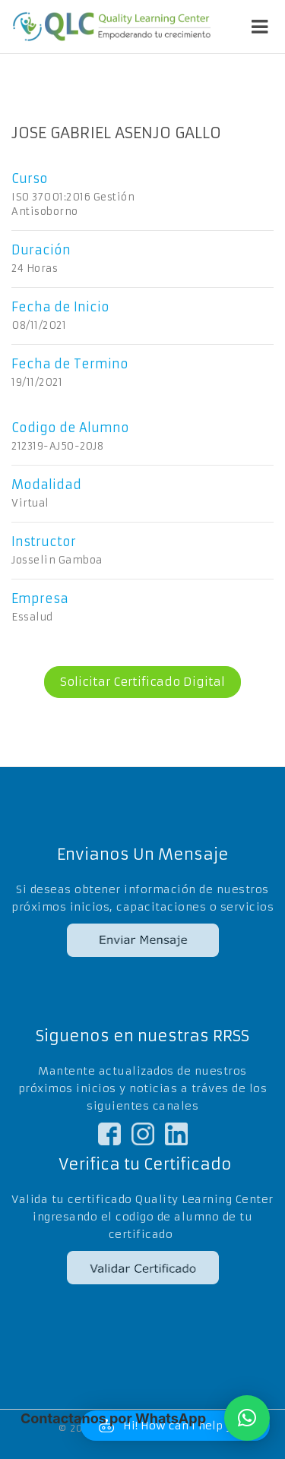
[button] (247, 1418)
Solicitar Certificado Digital (134, 682)
